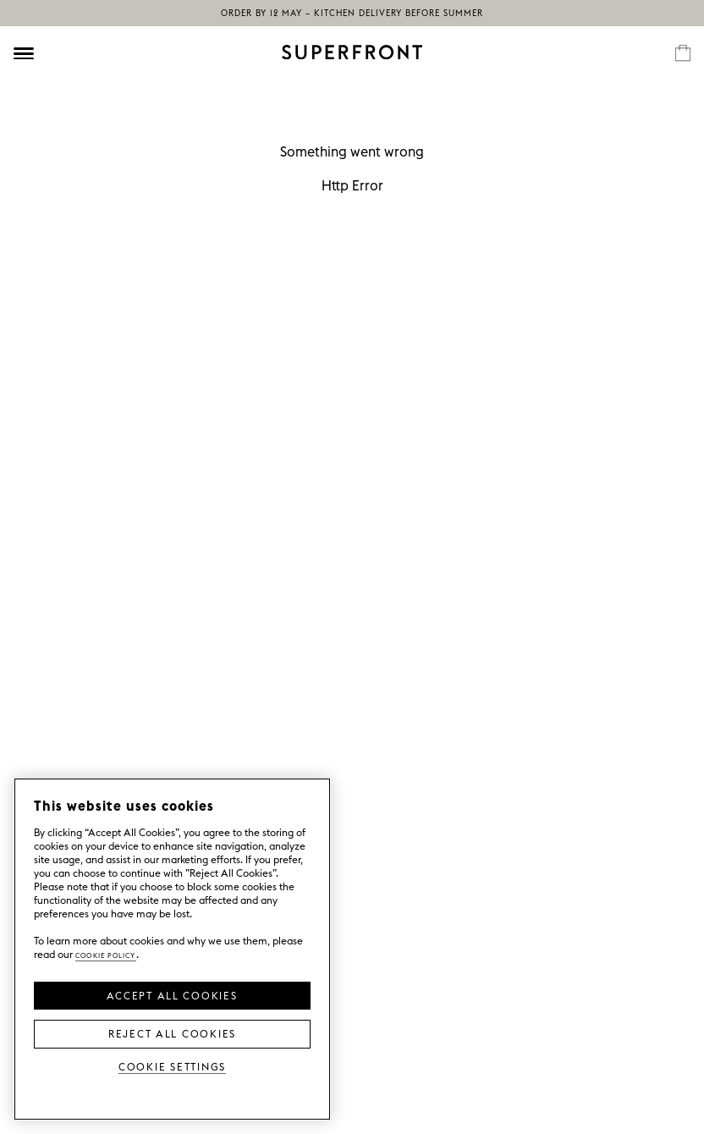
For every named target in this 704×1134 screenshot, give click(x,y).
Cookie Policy (105, 954)
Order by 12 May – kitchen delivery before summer (352, 13)
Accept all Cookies (172, 994)
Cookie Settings (172, 1066)
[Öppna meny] (24, 53)
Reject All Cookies (172, 1032)
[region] (172, 949)
